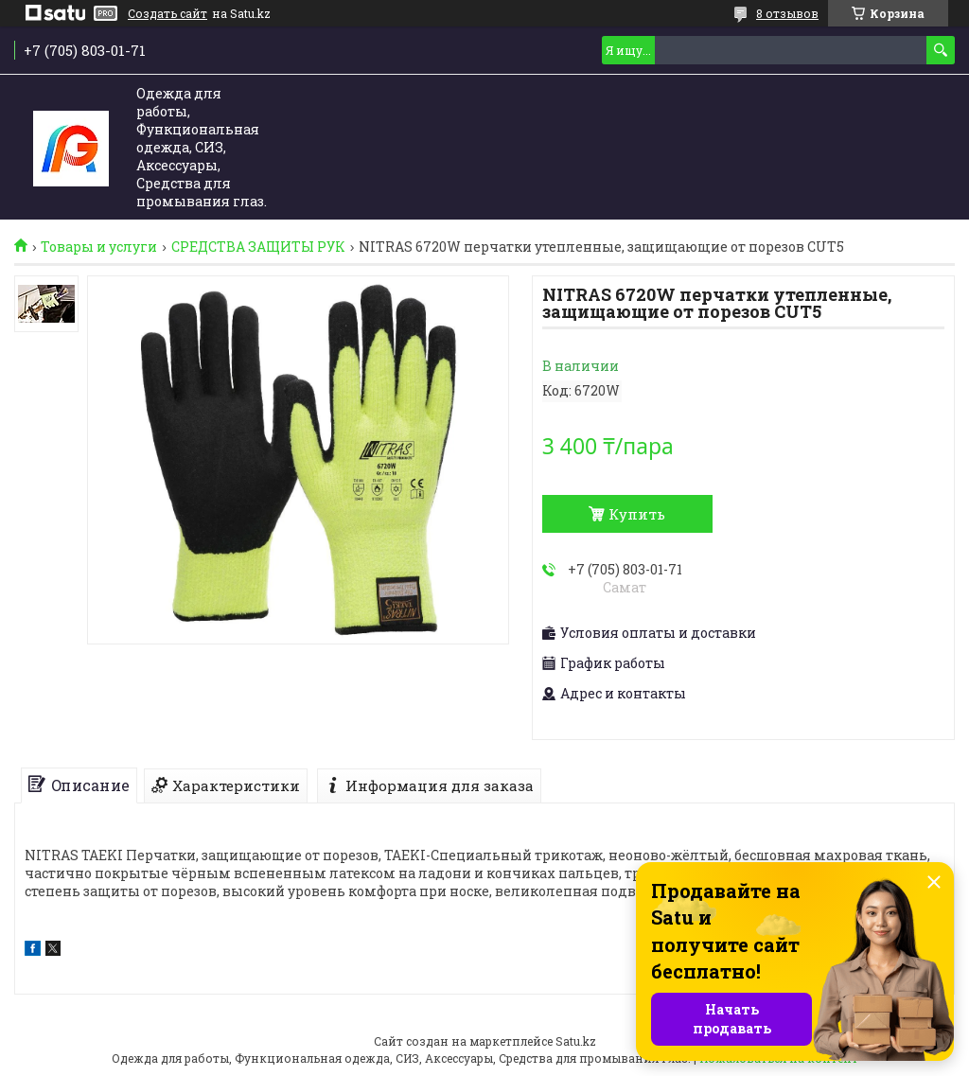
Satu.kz (575, 1041)
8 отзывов (787, 13)
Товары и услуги (99, 247)
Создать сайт (167, 13)
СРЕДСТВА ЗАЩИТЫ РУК (258, 247)
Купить (636, 513)
